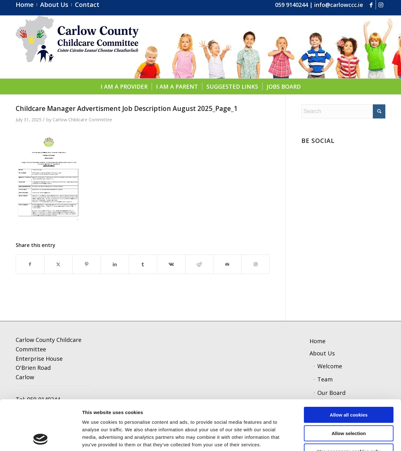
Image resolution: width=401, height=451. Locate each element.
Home (317, 341)
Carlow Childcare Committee (82, 119)
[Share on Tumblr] (143, 264)
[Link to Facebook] (371, 4)
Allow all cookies (349, 368)
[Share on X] (58, 264)
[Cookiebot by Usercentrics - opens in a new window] (40, 438)
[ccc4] (77, 47)
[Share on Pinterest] (87, 264)
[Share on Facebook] (30, 264)
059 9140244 (291, 4)
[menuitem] (26, 4)
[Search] (343, 111)
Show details (327, 438)
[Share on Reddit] (199, 264)
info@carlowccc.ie (338, 4)
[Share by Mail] (227, 264)
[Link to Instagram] (380, 4)
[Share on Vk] (171, 264)
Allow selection (348, 386)
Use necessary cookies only (348, 404)
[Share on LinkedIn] (115, 264)
